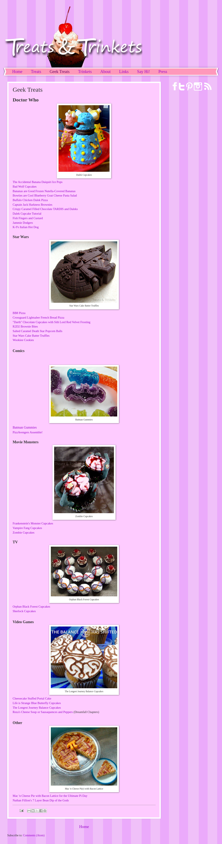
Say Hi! (143, 71)
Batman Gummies (25, 427)
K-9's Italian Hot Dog (26, 227)
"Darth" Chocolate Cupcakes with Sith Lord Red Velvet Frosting (51, 322)
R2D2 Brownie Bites (25, 326)
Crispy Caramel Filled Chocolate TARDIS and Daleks (45, 209)
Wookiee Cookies (23, 340)
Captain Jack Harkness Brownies (32, 204)
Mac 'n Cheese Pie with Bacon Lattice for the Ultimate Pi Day (50, 795)
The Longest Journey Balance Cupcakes (37, 707)
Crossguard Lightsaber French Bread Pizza (38, 317)
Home (17, 71)
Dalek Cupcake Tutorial (27, 213)
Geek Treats (60, 71)
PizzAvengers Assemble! (28, 432)
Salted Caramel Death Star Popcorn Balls (37, 331)
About (105, 71)
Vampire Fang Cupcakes (27, 528)
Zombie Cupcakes (23, 532)
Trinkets (85, 71)
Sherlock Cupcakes (24, 611)
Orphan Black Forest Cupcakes (31, 606)
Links (124, 71)
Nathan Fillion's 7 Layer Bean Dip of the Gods (41, 800)
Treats (36, 71)
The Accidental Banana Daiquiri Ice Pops (37, 182)
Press (162, 71)
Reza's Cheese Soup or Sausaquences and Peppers (43, 712)
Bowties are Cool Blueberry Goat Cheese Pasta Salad (45, 195)
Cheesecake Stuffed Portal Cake (32, 698)
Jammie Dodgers (23, 222)
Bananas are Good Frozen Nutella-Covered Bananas (44, 191)
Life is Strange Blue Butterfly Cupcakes (37, 703)
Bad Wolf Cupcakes (25, 186)
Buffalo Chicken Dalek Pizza (30, 200)
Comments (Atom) (34, 835)
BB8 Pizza (19, 313)
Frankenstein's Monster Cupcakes (33, 523)
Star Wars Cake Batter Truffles (31, 335)
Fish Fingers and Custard (28, 218)
